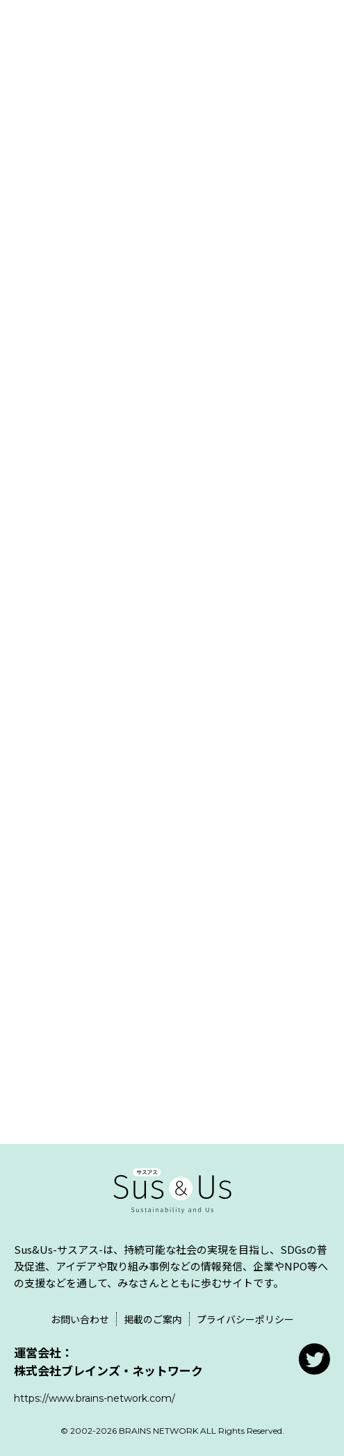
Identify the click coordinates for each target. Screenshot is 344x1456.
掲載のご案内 (153, 1319)
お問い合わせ (80, 1319)
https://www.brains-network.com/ (94, 1398)
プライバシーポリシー (245, 1319)
